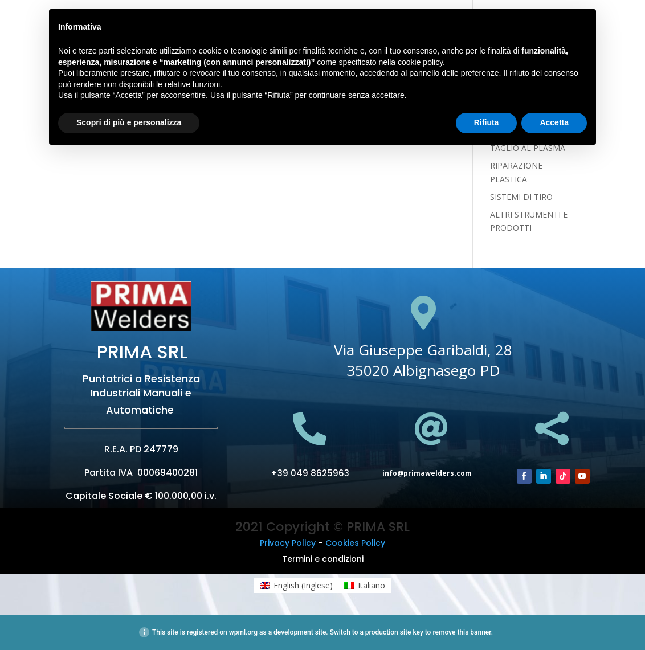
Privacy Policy (288, 543)
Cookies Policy (355, 543)
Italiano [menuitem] (371, 585)
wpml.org (243, 632)
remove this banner (461, 632)
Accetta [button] (554, 122)
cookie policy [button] (420, 62)
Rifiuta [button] (486, 122)
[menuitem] (296, 585)
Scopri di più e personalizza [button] (128, 122)
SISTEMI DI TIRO (521, 196)
